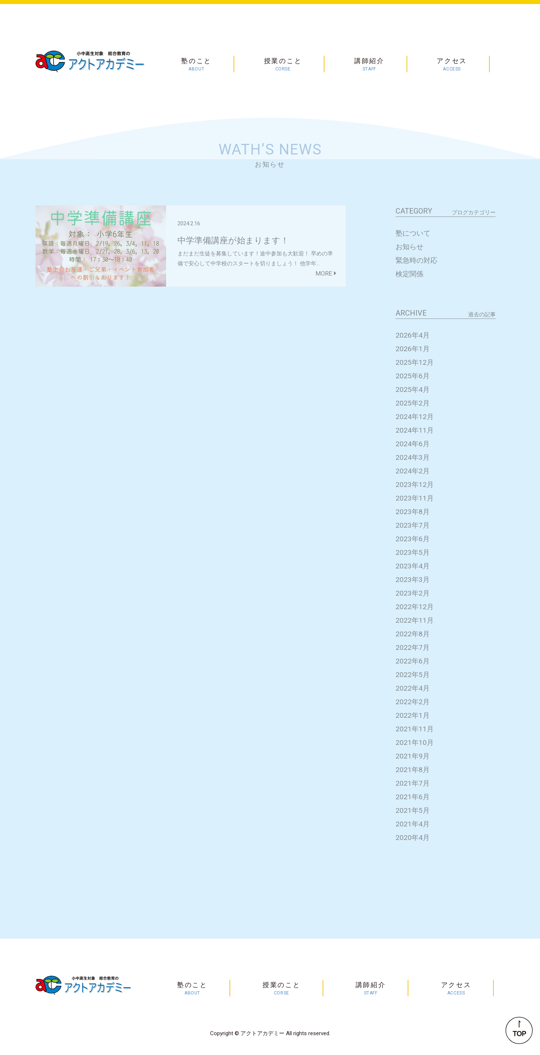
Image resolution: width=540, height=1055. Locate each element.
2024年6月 (413, 444)
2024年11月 (415, 430)
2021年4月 (413, 824)
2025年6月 (413, 376)
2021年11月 (415, 729)
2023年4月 (413, 566)
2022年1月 (413, 715)
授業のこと (283, 64)
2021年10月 (415, 742)
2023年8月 (413, 512)
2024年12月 (415, 416)
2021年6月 (413, 797)
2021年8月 (413, 769)
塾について (413, 233)
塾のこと (196, 64)
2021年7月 (413, 783)
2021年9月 (413, 756)
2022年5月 (413, 674)
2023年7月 (413, 525)
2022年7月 (413, 647)
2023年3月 (413, 579)
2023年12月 (415, 484)
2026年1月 (413, 349)
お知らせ (409, 247)
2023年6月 (413, 539)
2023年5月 (413, 552)
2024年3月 (413, 457)
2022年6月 (413, 661)
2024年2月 (413, 471)
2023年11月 (415, 498)
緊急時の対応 (416, 260)
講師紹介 (369, 64)
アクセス (452, 64)
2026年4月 (413, 335)
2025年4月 (413, 389)
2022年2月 (413, 702)
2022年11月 (415, 620)
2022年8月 (413, 634)
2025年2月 (413, 403)
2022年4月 (413, 688)
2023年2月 (413, 593)
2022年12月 (415, 607)
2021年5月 (413, 810)
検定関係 (409, 274)
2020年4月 (413, 837)
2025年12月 (415, 362)
